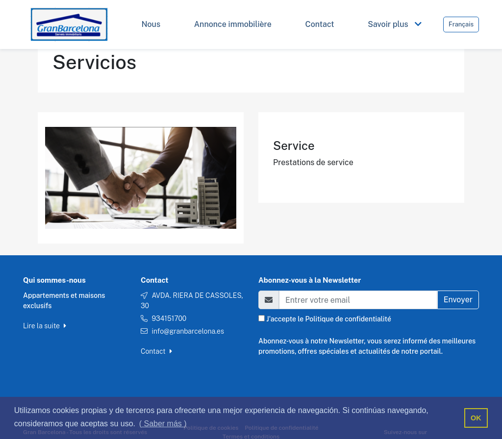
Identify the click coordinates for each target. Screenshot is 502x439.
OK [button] (476, 418)
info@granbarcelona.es (187, 331)
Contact (156, 351)
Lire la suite (44, 326)
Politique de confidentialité (348, 319)
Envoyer (458, 299)
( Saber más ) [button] (163, 423)
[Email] (358, 300)
